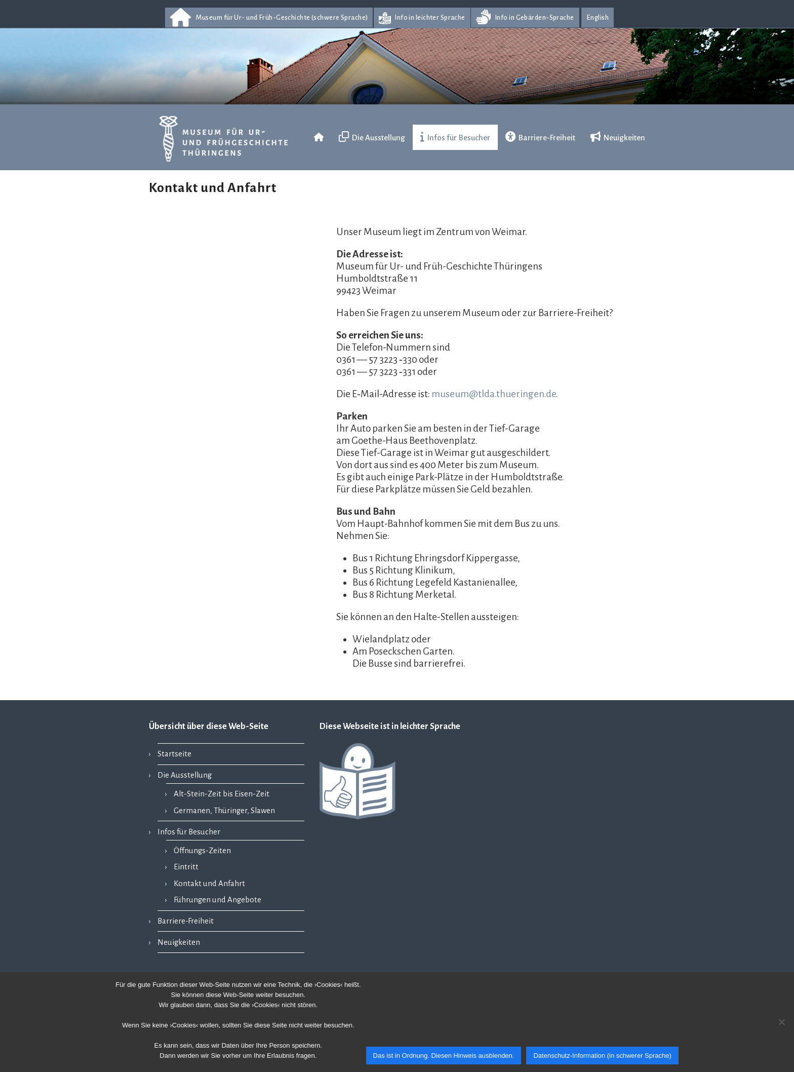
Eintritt (186, 867)
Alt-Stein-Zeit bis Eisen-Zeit (221, 794)
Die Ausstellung (184, 775)
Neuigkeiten (178, 942)
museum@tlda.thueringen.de (493, 394)
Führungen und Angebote (217, 900)
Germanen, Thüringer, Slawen (224, 811)
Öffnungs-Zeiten (202, 851)
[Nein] (781, 1022)
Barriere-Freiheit (185, 921)
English (597, 17)
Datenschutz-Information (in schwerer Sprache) (602, 1055)
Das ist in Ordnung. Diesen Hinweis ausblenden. (443, 1055)
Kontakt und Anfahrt (209, 883)
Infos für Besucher (188, 832)
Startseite (174, 754)
